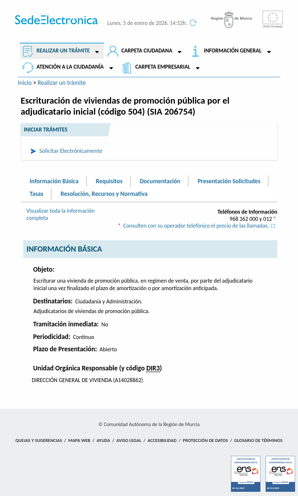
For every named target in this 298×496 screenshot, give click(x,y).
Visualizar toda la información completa (60, 214)
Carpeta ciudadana (146, 50)
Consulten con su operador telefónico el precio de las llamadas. (200, 225)
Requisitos (109, 181)
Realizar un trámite (63, 50)
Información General (232, 50)
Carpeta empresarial (162, 66)
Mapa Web (79, 440)
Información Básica (53, 181)
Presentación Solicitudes (229, 181)
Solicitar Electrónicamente (70, 150)
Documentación (160, 181)
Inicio (25, 82)
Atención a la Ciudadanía (70, 66)
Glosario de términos (258, 440)
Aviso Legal (128, 440)
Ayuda (103, 440)
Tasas (36, 193)
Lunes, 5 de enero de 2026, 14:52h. (147, 23)
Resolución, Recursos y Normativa (104, 193)
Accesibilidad (162, 440)
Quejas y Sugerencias (38, 440)
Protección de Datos (205, 440)
